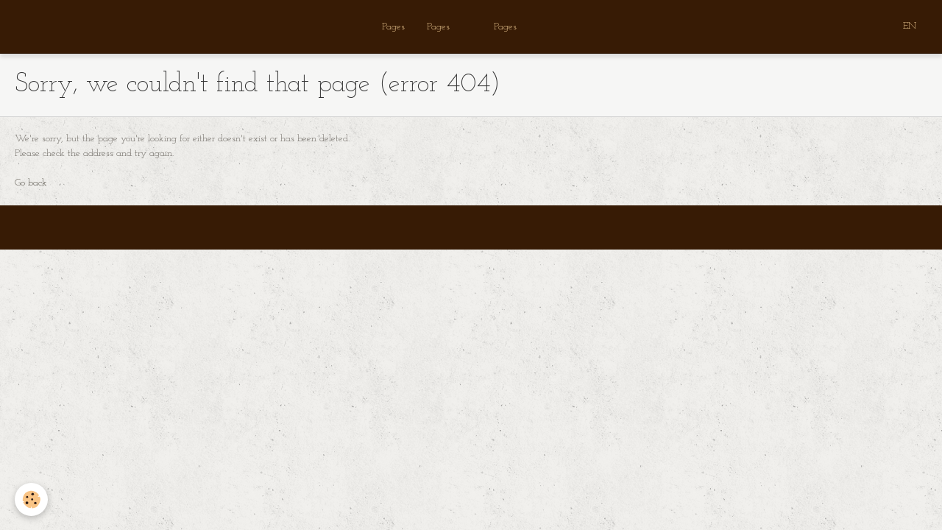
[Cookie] (31, 499)
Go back (31, 182)
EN (909, 26)
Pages (393, 26)
